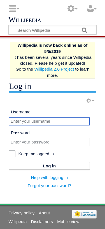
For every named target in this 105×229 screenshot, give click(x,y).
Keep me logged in (36, 153)
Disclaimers (42, 221)
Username (21, 111)
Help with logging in (49, 177)
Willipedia (24, 20)
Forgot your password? (49, 185)
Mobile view (68, 221)
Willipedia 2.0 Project (54, 69)
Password (20, 132)
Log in (49, 165)
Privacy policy (21, 212)
